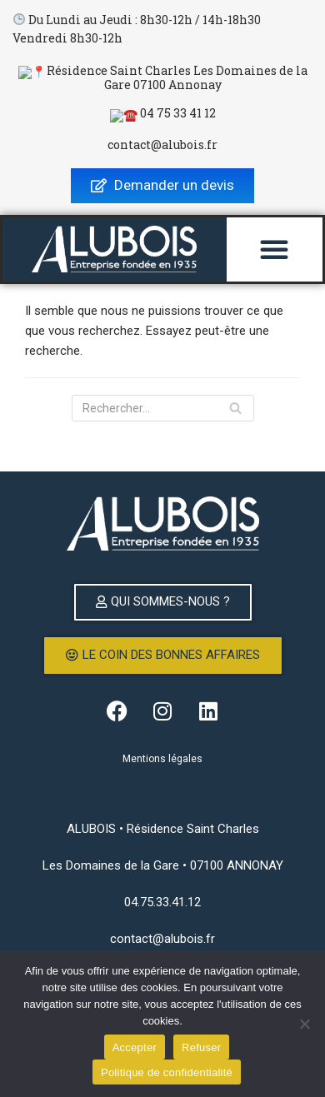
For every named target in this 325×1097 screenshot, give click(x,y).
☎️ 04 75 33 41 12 (163, 110)
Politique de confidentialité (166, 1072)
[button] (274, 243)
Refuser (201, 1047)
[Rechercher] (163, 402)
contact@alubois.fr (163, 139)
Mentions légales (162, 753)
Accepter (134, 1047)
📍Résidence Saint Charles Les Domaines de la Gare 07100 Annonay (162, 76)
